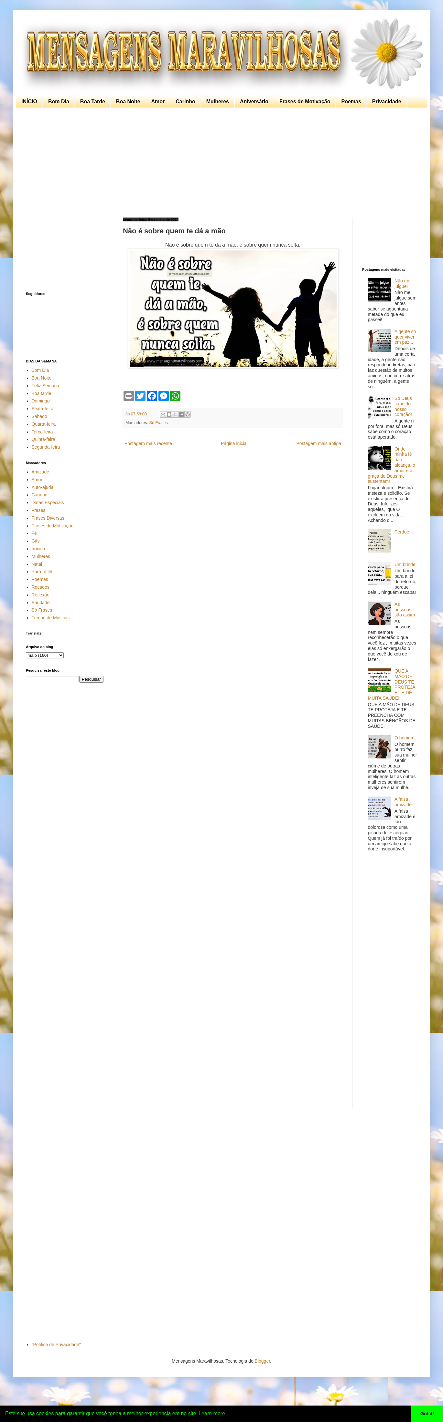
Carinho (185, 101)
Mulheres (217, 101)
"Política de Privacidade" (56, 1344)
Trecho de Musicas (51, 617)
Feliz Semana (45, 385)
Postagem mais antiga (318, 443)
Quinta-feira (43, 439)
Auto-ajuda (43, 487)
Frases (39, 510)
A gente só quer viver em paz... (405, 337)
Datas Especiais (48, 502)
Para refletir (43, 571)
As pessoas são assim (404, 610)
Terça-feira (42, 431)
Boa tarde (41, 393)
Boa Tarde (92, 101)
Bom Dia (58, 101)
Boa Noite (128, 101)
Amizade (40, 471)
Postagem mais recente (148, 443)
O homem (404, 737)
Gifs (36, 540)
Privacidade (386, 101)
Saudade (41, 602)
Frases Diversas (48, 518)
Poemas (351, 101)
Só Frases (158, 423)
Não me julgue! (402, 283)
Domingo (41, 400)
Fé (34, 533)
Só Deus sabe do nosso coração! (403, 406)
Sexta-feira (43, 408)
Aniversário (254, 101)
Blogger (262, 1361)
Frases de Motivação (304, 101)
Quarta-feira (44, 424)
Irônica (38, 548)
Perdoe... (403, 531)
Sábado (39, 416)
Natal (37, 564)
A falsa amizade (403, 802)
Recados (40, 587)
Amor (158, 101)
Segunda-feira (46, 447)
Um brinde (405, 564)
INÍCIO (29, 101)
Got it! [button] (427, 1413)
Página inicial (234, 443)
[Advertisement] (220, 162)
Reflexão (40, 594)
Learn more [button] (212, 1413)
